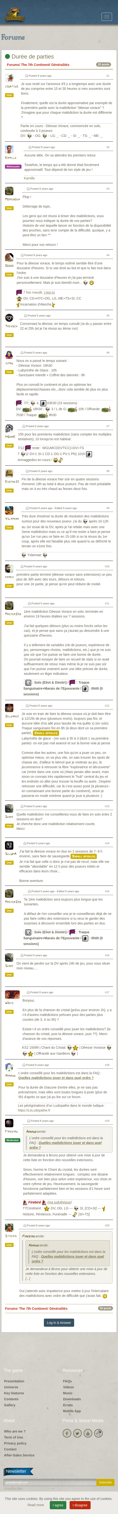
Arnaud (10, 1076)
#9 (108, 508)
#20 (107, 1225)
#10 (107, 566)
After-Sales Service (19, 1455)
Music (68, 1393)
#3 (108, 188)
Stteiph (10, 1236)
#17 (107, 992)
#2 (108, 147)
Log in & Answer (59, 1323)
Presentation (14, 1381)
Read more (36, 1505)
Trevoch (11, 326)
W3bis (9, 1003)
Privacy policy (15, 1443)
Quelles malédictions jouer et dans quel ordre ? (56, 1078)
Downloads (72, 1399)
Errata (68, 1405)
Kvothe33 (12, 482)
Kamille (10, 158)
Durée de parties (29, 56)
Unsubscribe (13, 1488)
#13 (107, 806)
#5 (108, 315)
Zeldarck (12, 716)
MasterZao (13, 614)
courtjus (11, 86)
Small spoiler (46, 733)
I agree (58, 1505)
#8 (108, 471)
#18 (107, 1064)
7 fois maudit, (39, 292)
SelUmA (10, 854)
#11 (107, 603)
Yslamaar (12, 519)
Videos (68, 1387)
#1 (108, 75)
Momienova (12, 199)
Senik (9, 817)
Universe (11, 1387)
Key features (14, 1393)
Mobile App (72, 1411)
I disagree (80, 1505)
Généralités (60, 65)
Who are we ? (15, 1431)
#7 (108, 426)
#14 (107, 843)
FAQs (67, 1381)
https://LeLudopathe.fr (34, 1110)
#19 (107, 1120)
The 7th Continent (35, 65)
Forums (13, 65)
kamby (9, 577)
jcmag (9, 363)
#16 (107, 955)
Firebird (11, 1131)
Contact (10, 1449)
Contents (11, 1399)
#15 (107, 891)
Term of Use (13, 1437)
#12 (107, 705)
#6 (108, 352)
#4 (108, 255)
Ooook (9, 266)
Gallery (9, 1405)
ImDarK (10, 437)
